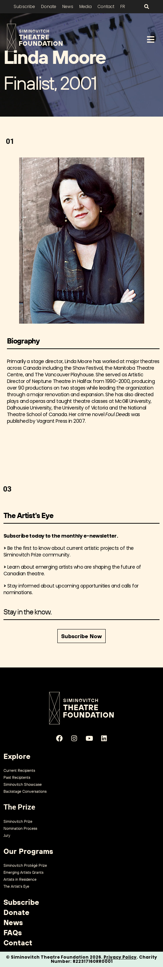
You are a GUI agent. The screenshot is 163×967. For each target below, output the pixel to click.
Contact (106, 6)
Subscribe (24, 6)
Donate (48, 6)
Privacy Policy (120, 957)
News (67, 6)
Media (85, 6)
